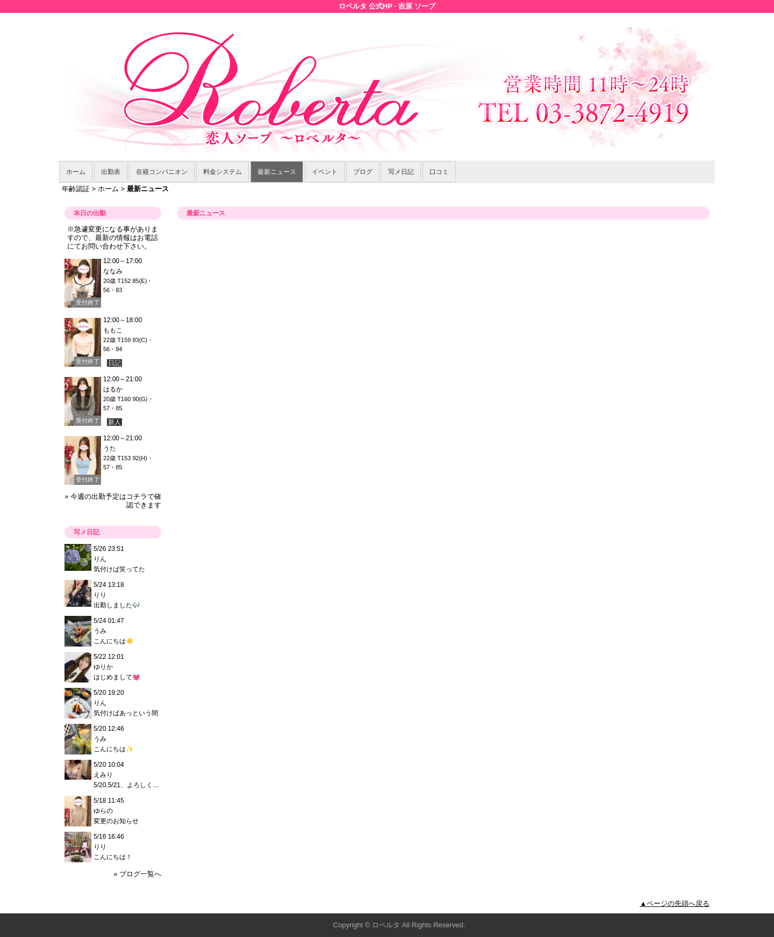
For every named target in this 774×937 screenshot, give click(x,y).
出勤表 (110, 172)
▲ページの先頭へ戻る (675, 903)
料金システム (222, 172)
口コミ (439, 172)
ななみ (113, 271)
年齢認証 (76, 189)
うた (109, 448)
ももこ (113, 330)
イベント (325, 172)
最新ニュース (276, 172)
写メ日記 (401, 172)
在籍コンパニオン (162, 172)
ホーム (75, 172)
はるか (113, 389)
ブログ (362, 172)
